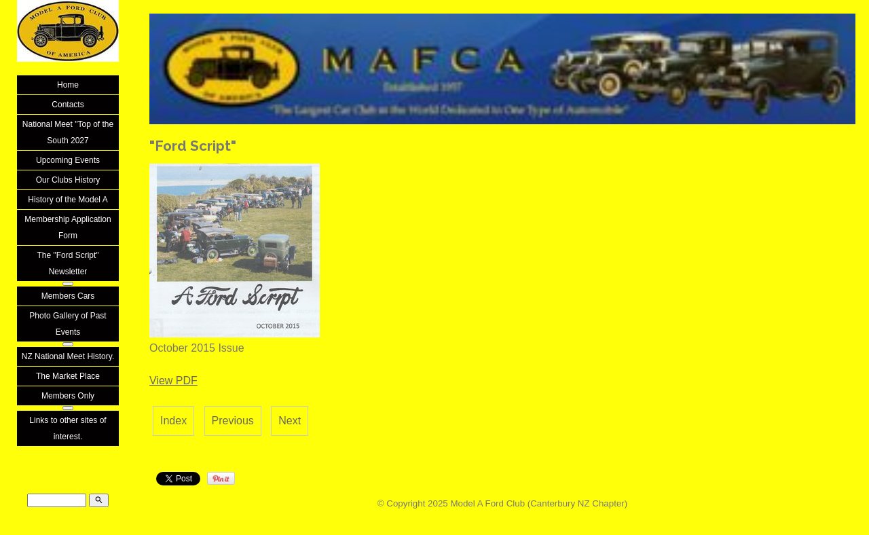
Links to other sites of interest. (67, 428)
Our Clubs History (68, 180)
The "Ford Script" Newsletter (67, 263)
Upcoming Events (68, 160)
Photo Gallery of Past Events (67, 324)
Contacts (68, 104)
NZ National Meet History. (68, 356)
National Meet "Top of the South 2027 (67, 132)
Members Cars (68, 296)
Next (289, 420)
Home (68, 85)
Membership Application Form (67, 227)
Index (173, 420)
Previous (233, 420)
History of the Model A (67, 199)
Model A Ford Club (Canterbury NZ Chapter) (538, 503)
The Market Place (68, 376)
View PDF (173, 380)
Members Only (67, 396)
